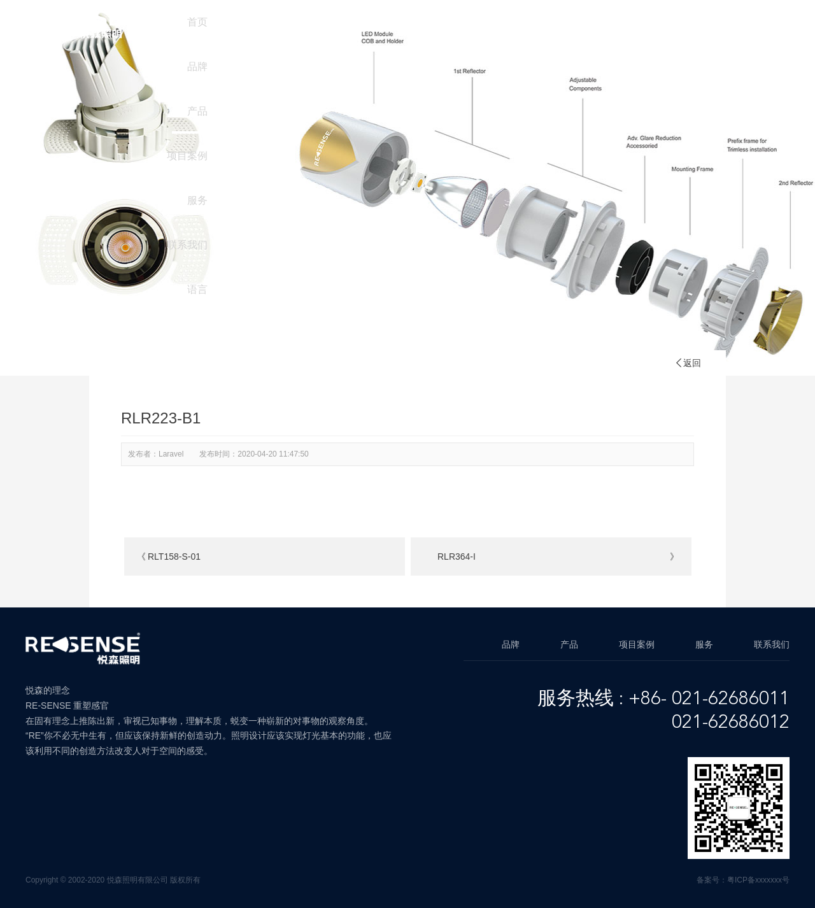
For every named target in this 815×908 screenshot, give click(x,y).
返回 (687, 363)
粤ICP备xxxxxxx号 (758, 880)
